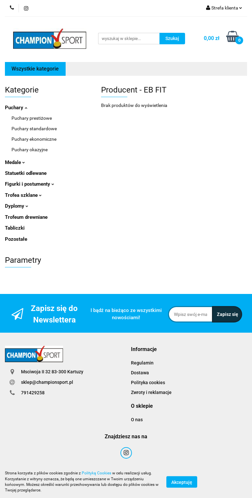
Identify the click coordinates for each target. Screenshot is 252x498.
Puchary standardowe (34, 128)
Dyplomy (16, 206)
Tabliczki (15, 228)
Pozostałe (16, 239)
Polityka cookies (148, 382)
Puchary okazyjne (29, 149)
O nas (137, 419)
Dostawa (140, 372)
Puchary (16, 108)
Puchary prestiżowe (31, 118)
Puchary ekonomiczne (33, 139)
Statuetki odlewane (26, 173)
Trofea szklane (23, 195)
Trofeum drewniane (26, 217)
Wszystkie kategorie (35, 69)
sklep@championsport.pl (47, 382)
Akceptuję (181, 482)
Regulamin (142, 362)
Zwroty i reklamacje (151, 392)
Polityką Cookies (96, 473)
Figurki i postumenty (29, 184)
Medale (15, 162)
